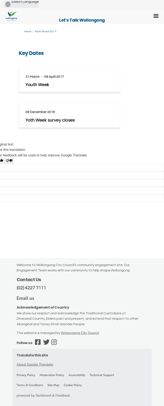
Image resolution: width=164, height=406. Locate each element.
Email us (25, 298)
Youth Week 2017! (45, 31)
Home (27, 31)
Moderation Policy (52, 375)
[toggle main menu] (156, 16)
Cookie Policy (73, 385)
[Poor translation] (9, 161)
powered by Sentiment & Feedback (43, 395)
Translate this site (32, 355)
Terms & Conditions (30, 385)
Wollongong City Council (80, 333)
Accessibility (76, 375)
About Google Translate (35, 364)
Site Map (53, 385)
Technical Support (102, 375)
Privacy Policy (26, 375)
